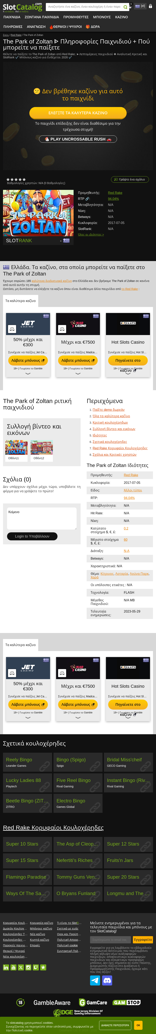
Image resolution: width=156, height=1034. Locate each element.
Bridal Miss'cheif (124, 759)
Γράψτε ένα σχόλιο (132, 179)
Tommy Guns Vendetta (79, 877)
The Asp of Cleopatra (79, 844)
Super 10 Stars (22, 844)
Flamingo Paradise (26, 877)
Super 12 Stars (123, 844)
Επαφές (35, 945)
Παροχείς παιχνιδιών (17, 945)
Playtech (11, 786)
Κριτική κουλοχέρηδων (110, 422)
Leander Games (16, 765)
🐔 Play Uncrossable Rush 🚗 (78, 139)
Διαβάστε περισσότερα (115, 1025)
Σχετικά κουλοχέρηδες (110, 442)
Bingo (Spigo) (71, 759)
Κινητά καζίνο (39, 939)
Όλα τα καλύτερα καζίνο (111, 416)
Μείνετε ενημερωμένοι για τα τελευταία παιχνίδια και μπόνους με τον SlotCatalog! (121, 927)
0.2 (126, 528)
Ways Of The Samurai (29, 893)
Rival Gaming (64, 786)
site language (137, 5)
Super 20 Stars (123, 877)
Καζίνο (121, 17)
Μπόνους (102, 17)
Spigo (60, 765)
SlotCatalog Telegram (95, 978)
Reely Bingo (19, 759)
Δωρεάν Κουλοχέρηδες (18, 928)
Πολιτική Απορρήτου (71, 939)
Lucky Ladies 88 (23, 780)
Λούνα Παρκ (139, 573)
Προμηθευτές (76, 17)
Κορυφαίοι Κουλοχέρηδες (20, 923)
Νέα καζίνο (37, 934)
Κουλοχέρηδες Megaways (20, 939)
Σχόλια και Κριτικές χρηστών (114, 454)
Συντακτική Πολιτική (71, 951)
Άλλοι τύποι (133, 490)
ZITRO (10, 806)
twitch (36, 965)
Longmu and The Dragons (130, 893)
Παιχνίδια (11, 17)
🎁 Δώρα (93, 27)
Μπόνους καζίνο (41, 928)
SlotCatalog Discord (107, 978)
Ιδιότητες (100, 435)
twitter (21, 965)
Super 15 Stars (22, 860)
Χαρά (95, 577)
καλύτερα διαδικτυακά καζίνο (52, 281)
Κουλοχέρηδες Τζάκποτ (18, 934)
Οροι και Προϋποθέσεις (72, 934)
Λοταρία (121, 573)
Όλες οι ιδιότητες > (91, 234)
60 (125, 539)
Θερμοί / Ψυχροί (67, 27)
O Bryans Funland (75, 893)
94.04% (113, 199)
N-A (126, 551)
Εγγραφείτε (143, 939)
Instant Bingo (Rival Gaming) (130, 780)
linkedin (6, 965)
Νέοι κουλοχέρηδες (16, 956)
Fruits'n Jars (120, 860)
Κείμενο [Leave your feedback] (42, 518)
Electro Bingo (70, 800)
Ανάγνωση (36, 27)
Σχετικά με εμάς (68, 928)
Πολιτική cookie (67, 945)
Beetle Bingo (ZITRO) (29, 800)
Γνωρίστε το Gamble (31, 368)
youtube (13, 965)
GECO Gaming (116, 765)
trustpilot (43, 965)
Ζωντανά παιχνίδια (42, 17)
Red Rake (115, 192)
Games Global (65, 806)
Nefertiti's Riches (74, 860)
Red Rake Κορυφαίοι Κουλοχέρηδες (120, 448)
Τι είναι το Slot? (71, 923)
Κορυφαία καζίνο (41, 923)
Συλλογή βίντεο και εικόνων (114, 429)
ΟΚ (138, 1025)
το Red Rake (129, 289)
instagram (28, 965)
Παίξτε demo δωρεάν (109, 409)
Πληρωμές (13, 27)
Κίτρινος (107, 573)
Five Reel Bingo (73, 780)
